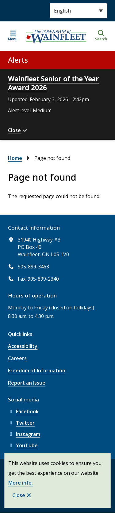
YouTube (23, 445)
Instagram (24, 434)
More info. (20, 482)
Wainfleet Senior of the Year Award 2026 (53, 83)
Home (15, 158)
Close (18, 495)
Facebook (23, 411)
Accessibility (22, 346)
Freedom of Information (36, 370)
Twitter (21, 422)
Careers (17, 358)
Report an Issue (26, 382)
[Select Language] (78, 10)
